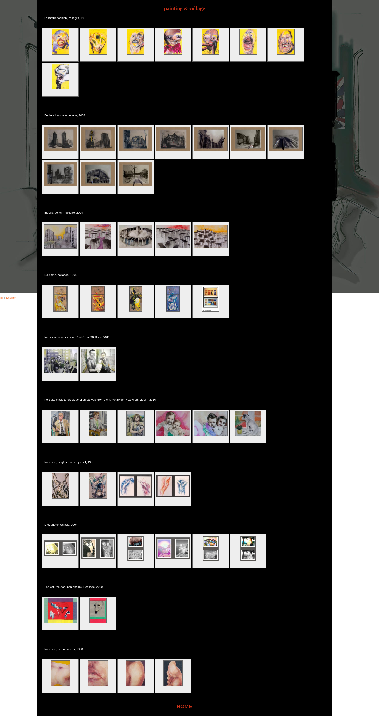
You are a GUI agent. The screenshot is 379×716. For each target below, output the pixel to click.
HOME (184, 706)
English (11, 297)
